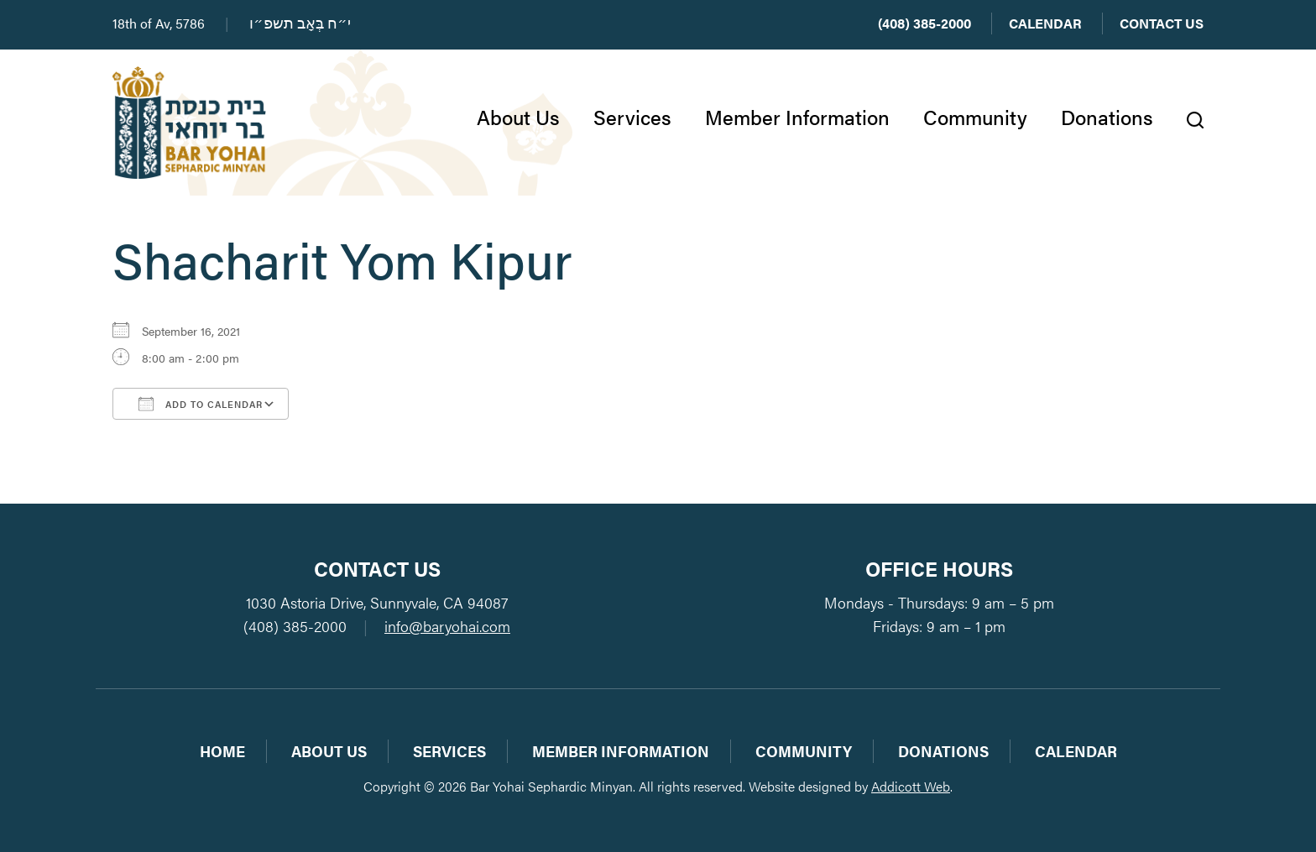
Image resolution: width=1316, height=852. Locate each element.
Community (975, 116)
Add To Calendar (200, 403)
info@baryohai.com (447, 625)
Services (632, 116)
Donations (1107, 116)
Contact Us (1162, 23)
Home (222, 750)
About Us (518, 116)
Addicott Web (910, 786)
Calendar (1045, 23)
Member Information (797, 116)
